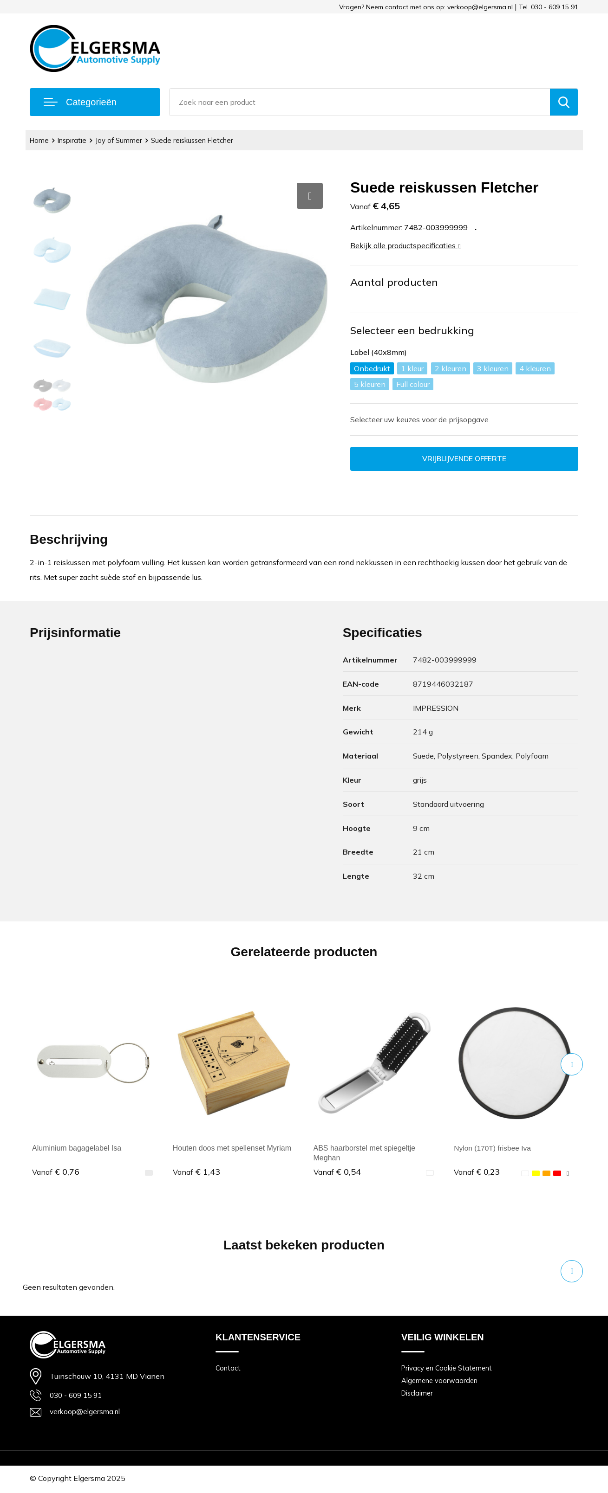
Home (40, 140)
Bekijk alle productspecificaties (405, 245)
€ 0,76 (55, 1172)
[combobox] (360, 102)
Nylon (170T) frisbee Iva (493, 1148)
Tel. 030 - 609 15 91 (548, 7)
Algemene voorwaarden (440, 1381)
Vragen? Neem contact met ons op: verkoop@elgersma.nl (426, 7)
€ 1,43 (196, 1172)
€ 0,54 (337, 1172)
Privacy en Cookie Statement (448, 1368)
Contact (228, 1368)
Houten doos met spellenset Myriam (232, 1148)
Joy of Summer (120, 140)
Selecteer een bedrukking (412, 330)
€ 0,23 (477, 1172)
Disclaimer (418, 1394)
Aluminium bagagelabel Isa (76, 1148)
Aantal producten (394, 282)
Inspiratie (73, 140)
